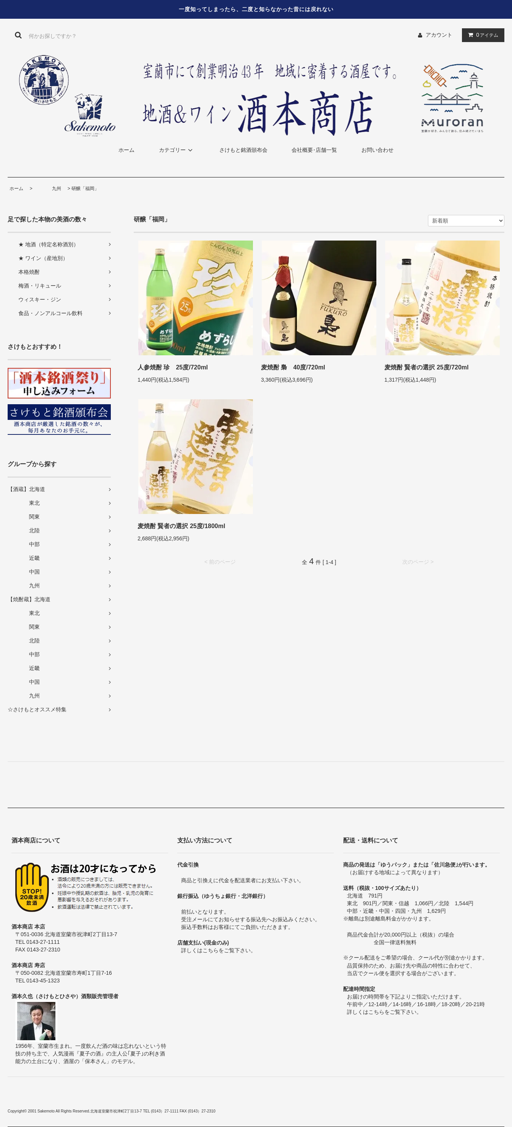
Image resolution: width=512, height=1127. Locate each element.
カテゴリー (177, 150)
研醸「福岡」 (85, 188)
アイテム (481, 35)
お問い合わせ (377, 150)
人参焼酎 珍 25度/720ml (173, 367)
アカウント (439, 35)
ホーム (126, 150)
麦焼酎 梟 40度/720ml (293, 367)
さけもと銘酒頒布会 (243, 150)
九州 (47, 188)
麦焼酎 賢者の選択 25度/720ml (426, 367)
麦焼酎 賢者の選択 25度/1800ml (181, 526)
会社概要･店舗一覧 (314, 150)
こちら (211, 950)
